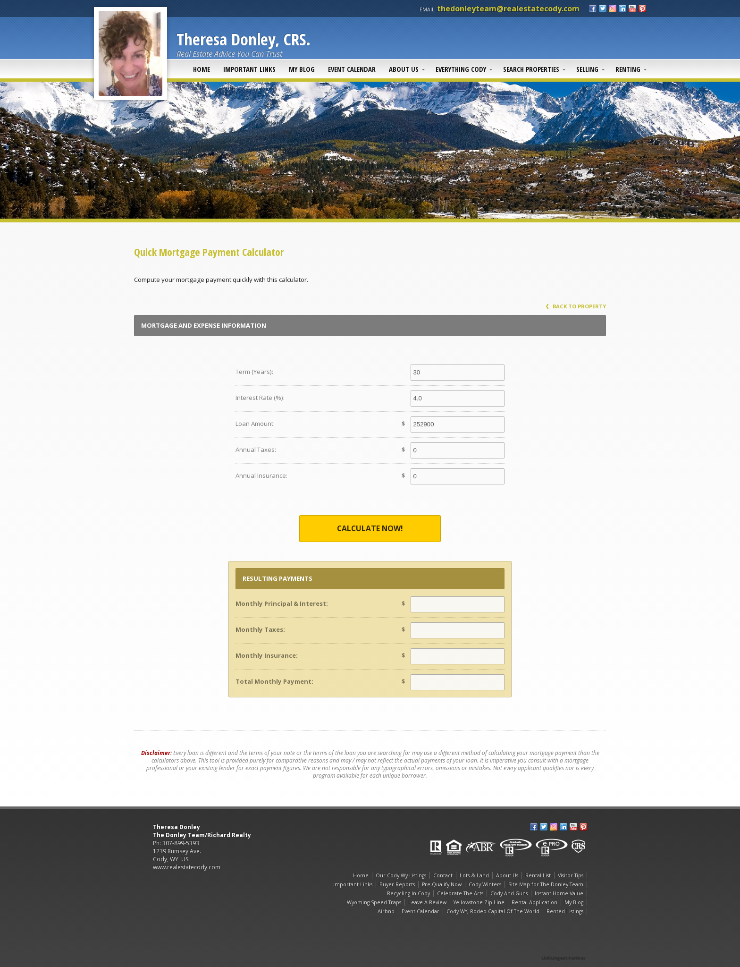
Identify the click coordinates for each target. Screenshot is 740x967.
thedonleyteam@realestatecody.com (508, 8)
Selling (587, 69)
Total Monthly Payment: (274, 681)
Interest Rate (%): (260, 397)
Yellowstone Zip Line (479, 902)
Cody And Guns (509, 893)
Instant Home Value (559, 893)
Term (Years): (254, 371)
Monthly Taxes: (260, 629)
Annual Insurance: (261, 475)
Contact (443, 875)
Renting (627, 69)
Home (201, 69)
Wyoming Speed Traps (374, 902)
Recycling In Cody (408, 893)
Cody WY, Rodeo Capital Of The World (492, 911)
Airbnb (386, 911)
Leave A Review (427, 902)
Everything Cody (461, 69)
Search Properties (531, 69)
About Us (404, 69)
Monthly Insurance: (266, 655)
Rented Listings (565, 911)
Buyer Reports (397, 884)
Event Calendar (352, 69)
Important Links (249, 69)
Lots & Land (474, 875)
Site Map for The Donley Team (545, 884)
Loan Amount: (255, 423)
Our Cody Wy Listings (401, 875)
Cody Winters (485, 884)
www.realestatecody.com (186, 867)
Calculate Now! (370, 528)
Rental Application (534, 902)
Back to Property (576, 306)
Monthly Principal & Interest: (281, 603)
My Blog (302, 69)
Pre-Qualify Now (442, 884)
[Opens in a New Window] (563, 944)
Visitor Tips (570, 875)
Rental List (538, 875)
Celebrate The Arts (460, 893)
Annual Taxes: (255, 449)
